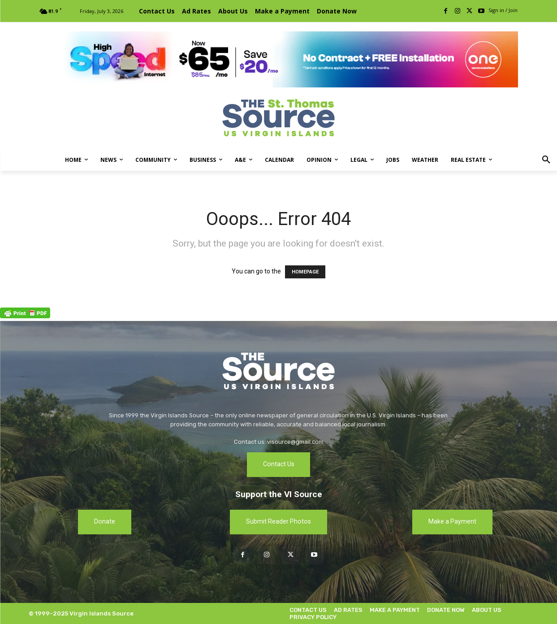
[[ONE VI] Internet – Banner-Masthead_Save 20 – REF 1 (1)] (278, 59)
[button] (546, 160)
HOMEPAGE (305, 272)
